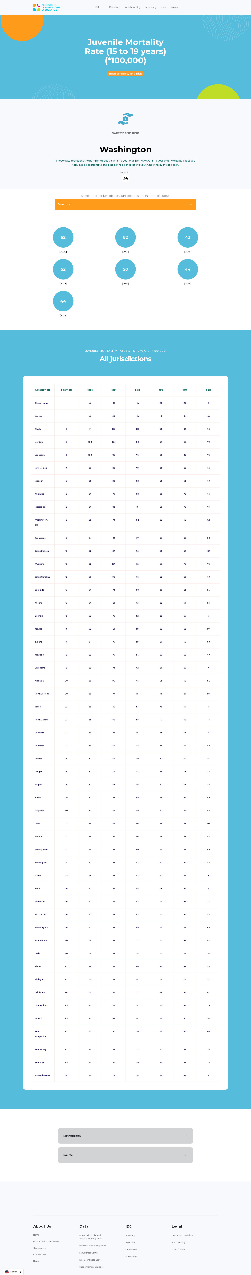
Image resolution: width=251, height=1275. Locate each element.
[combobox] (13, 1272)
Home (36, 1235)
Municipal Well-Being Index (92, 1245)
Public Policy (132, 7)
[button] (97, 7)
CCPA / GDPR (178, 1249)
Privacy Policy (178, 1242)
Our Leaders (39, 1248)
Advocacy (150, 7)
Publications (131, 1256)
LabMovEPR (131, 1249)
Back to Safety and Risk (125, 73)
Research (130, 1242)
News (174, 7)
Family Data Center (88, 1253)
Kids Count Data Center (90, 1260)
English (11, 1272)
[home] (46, 7)
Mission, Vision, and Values (46, 1241)
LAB (163, 7)
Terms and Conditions (182, 1235)
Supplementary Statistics (91, 1267)
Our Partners (39, 1254)
